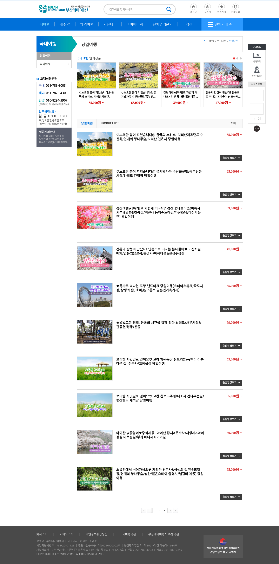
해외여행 (86, 24)
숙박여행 (45, 64)
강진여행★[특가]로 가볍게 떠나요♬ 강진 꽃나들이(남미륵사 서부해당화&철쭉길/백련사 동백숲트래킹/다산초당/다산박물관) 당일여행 (158, 212)
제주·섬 (64, 24)
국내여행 (43, 24)
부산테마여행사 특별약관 (163, 534)
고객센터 (189, 24)
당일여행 (45, 55)
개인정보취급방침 (96, 534)
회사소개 (41, 534)
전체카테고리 (221, 24)
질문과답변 (257, 76)
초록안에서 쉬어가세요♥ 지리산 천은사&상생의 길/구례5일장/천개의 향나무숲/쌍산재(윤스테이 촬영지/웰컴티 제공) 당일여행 (160, 474)
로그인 (207, 8)
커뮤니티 (110, 24)
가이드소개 (66, 534)
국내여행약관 (128, 534)
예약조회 (257, 61)
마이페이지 (134, 24)
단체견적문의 (163, 24)
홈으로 (193, 8)
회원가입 (221, 8)
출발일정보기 (230, 158)
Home (210, 41)
